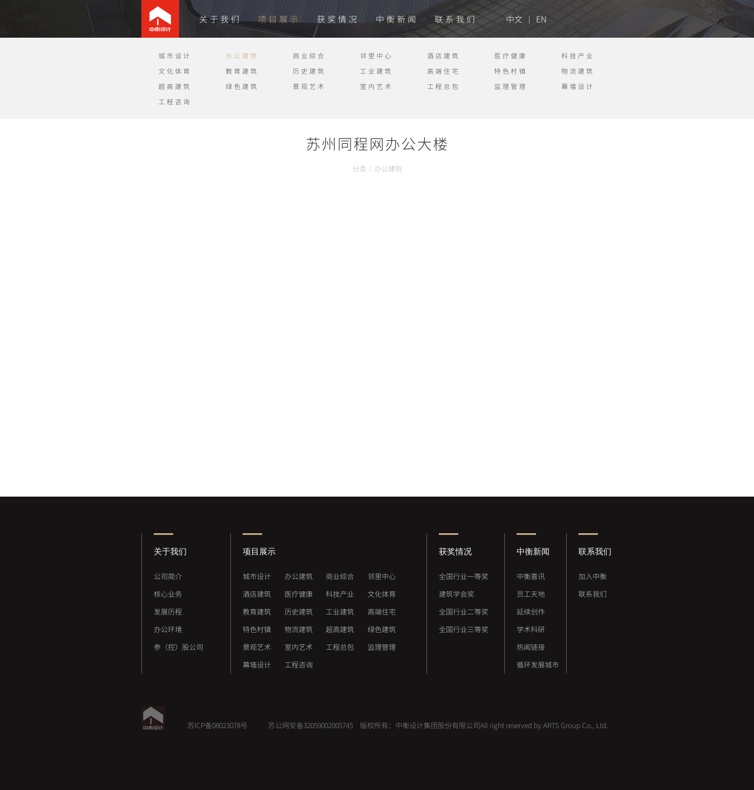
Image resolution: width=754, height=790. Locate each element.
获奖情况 (338, 19)
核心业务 (168, 594)
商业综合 (309, 56)
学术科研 (531, 629)
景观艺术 (309, 86)
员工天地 (531, 594)
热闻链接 (531, 647)
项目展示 (279, 19)
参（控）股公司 (178, 647)
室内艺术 (376, 86)
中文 (514, 19)
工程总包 (443, 86)
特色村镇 (510, 71)
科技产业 (577, 56)
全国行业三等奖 (463, 629)
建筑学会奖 (456, 594)
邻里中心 (376, 56)
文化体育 (174, 71)
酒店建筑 (443, 56)
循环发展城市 (538, 664)
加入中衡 (592, 576)
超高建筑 (174, 86)
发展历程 (168, 611)
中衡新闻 (397, 19)
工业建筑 (376, 71)
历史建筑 (309, 71)
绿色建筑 (242, 86)
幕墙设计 (577, 86)
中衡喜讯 (531, 576)
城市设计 (174, 56)
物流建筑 (577, 71)
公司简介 (168, 576)
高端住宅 (443, 71)
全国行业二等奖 (463, 611)
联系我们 (456, 19)
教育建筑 (242, 71)
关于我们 (220, 19)
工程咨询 (174, 102)
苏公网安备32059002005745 (309, 725)
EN (541, 19)
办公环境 (168, 629)
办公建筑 (242, 56)
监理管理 (510, 86)
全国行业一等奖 (463, 576)
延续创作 (531, 611)
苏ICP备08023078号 (217, 725)
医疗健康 (510, 56)
